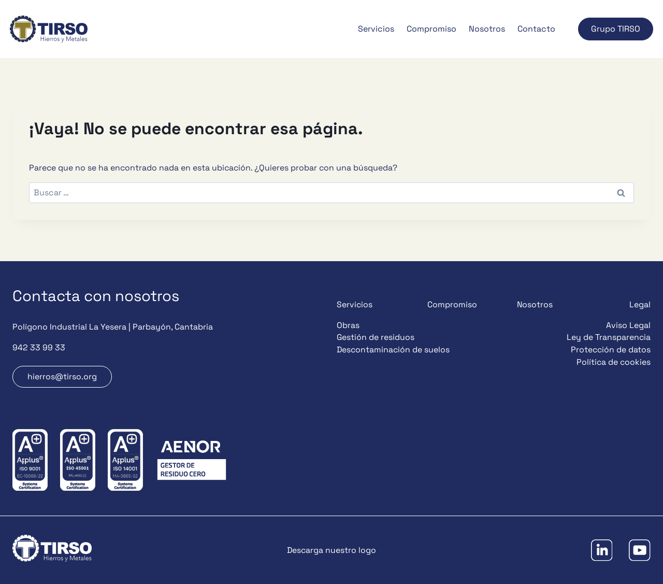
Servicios (376, 28)
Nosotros (487, 28)
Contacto (536, 28)
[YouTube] (640, 550)
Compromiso (431, 28)
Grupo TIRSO (615, 28)
